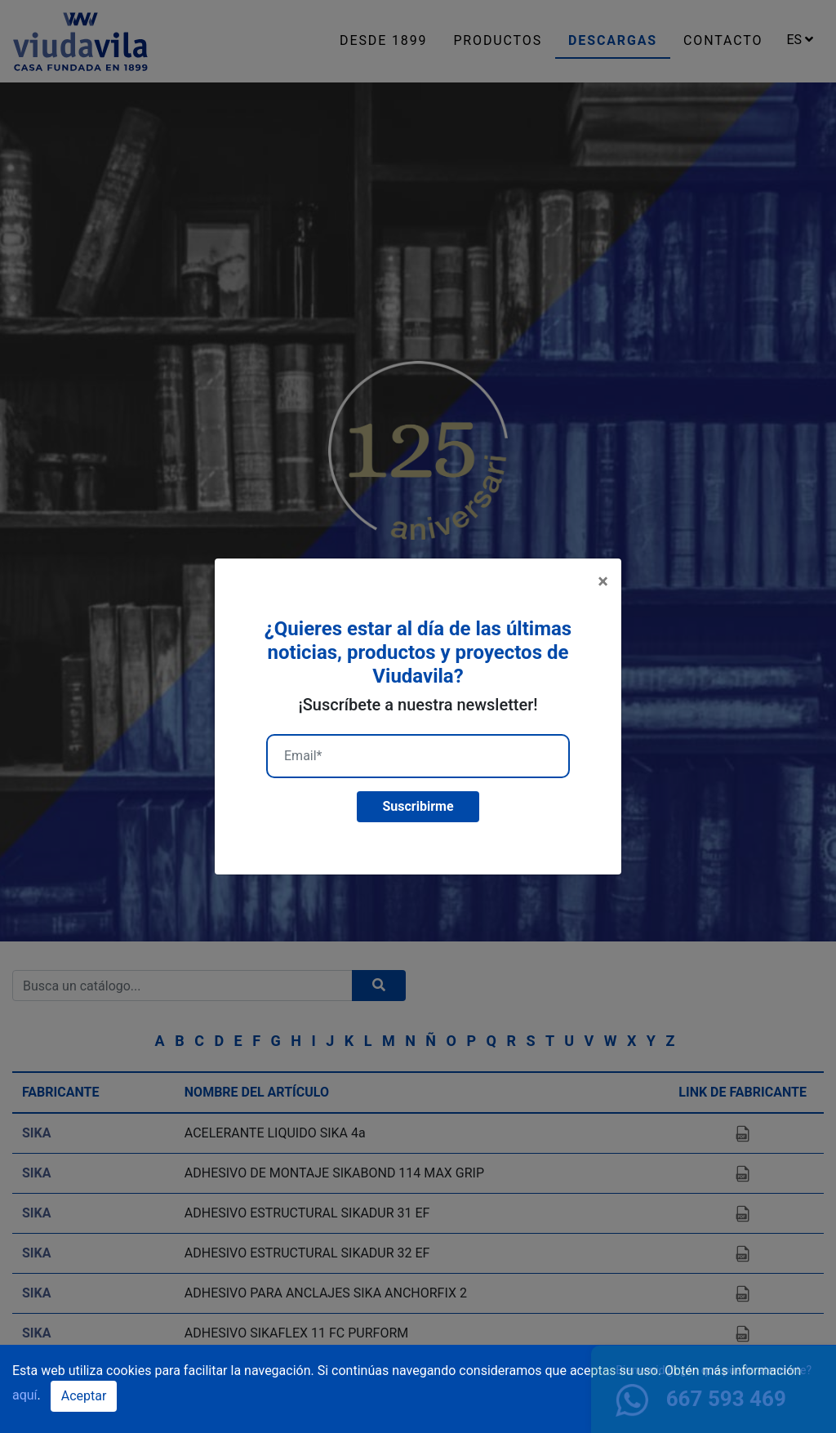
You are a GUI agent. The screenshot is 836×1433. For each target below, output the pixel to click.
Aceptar (84, 1396)
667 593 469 (701, 1398)
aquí (25, 1395)
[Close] (603, 581)
